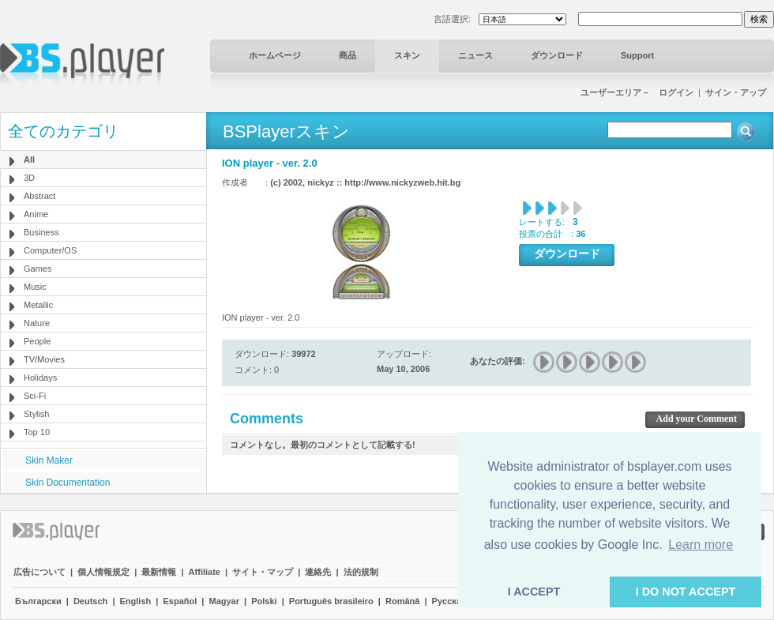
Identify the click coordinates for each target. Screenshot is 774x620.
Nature (37, 323)
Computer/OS (50, 250)
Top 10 (37, 432)
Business (41, 232)
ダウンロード (557, 55)
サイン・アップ (735, 92)
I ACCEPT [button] (534, 591)
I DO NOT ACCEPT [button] (686, 591)
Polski (263, 601)
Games (37, 268)
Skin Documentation (67, 482)
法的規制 (361, 572)
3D (29, 177)
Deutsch (90, 601)
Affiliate (204, 572)
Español (180, 601)
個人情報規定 (103, 572)
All (29, 159)
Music (35, 286)
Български (38, 601)
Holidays (40, 377)
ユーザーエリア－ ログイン (636, 92)
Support (637, 55)
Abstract (39, 196)
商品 (347, 55)
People (37, 341)
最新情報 (158, 572)
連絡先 (318, 572)
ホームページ (275, 55)
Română (402, 601)
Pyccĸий (450, 601)
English (136, 601)
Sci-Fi (35, 395)
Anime (36, 214)
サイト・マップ (262, 572)
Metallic (38, 305)
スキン (407, 55)
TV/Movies (44, 359)
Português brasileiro (331, 601)
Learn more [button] (700, 544)
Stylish (36, 414)
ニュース (475, 55)
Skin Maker (49, 460)
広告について (39, 572)
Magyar (224, 601)
